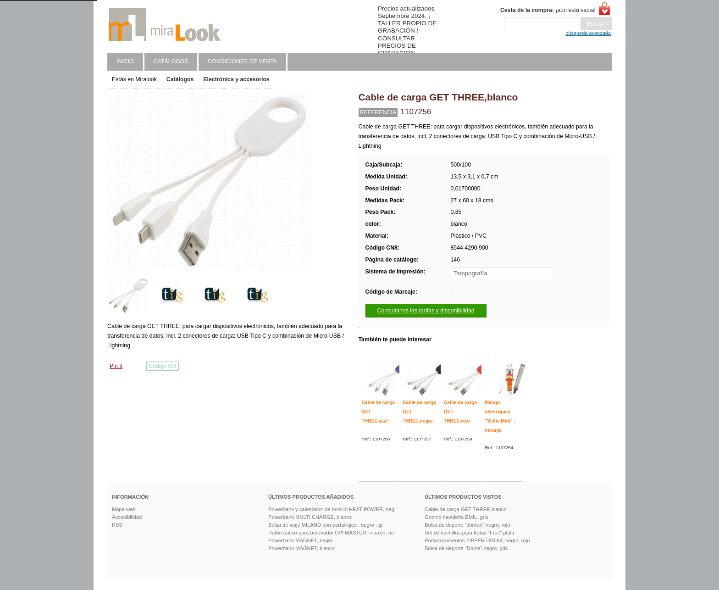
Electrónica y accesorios (236, 79)
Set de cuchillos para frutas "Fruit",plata (469, 532)
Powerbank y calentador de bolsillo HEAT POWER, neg (331, 509)
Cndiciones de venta (242, 61)
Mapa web (124, 509)
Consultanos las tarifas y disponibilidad (426, 310)
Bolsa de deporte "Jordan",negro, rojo (467, 525)
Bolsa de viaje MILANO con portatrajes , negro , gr (325, 525)
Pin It (116, 366)
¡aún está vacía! (548, 10)
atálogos (171, 61)
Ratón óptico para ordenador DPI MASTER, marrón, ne (331, 532)
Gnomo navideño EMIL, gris (456, 517)
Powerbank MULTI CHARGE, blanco (310, 517)
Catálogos (180, 79)
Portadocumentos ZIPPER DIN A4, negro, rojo (477, 540)
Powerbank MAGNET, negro (300, 540)
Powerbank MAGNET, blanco (301, 548)
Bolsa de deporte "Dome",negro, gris (466, 548)
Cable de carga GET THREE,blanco (466, 509)
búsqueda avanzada (588, 33)
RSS (117, 525)
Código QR (163, 366)
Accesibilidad (127, 517)
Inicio (125, 61)
